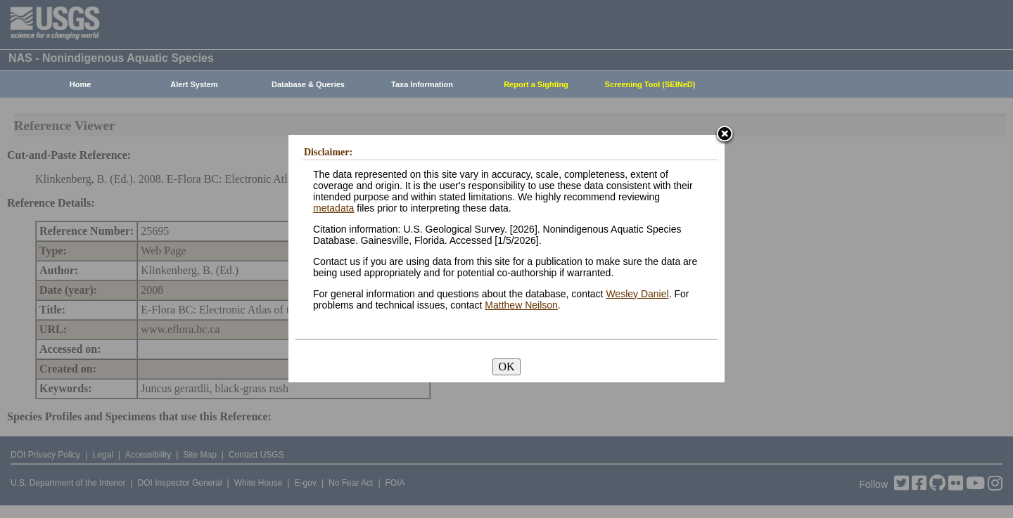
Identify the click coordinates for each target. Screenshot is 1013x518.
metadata (333, 208)
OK (506, 367)
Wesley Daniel (637, 293)
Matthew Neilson (521, 305)
